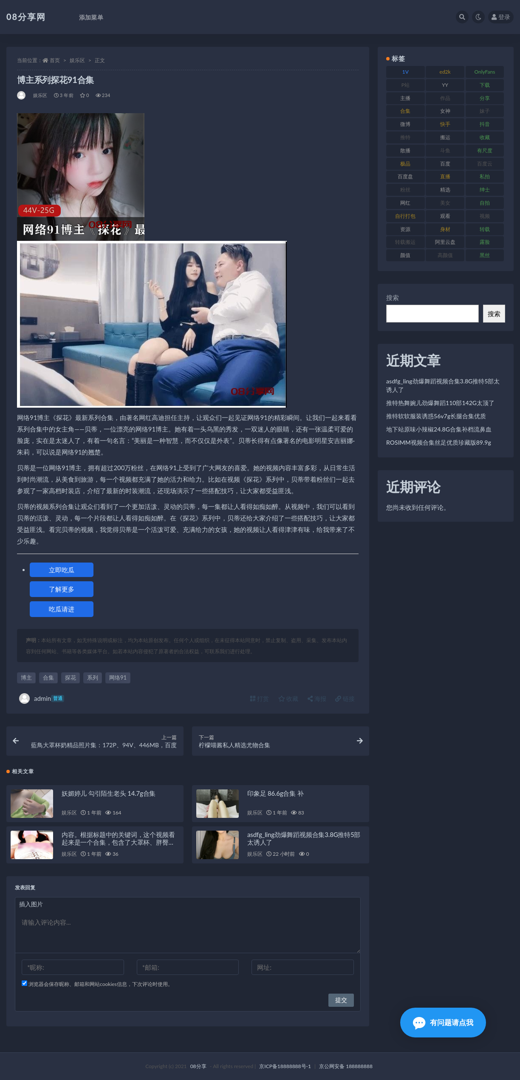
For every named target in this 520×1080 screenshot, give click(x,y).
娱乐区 (77, 60)
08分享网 (26, 16)
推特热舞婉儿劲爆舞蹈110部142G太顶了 (440, 402)
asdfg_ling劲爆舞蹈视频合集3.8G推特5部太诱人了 (443, 385)
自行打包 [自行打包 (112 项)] (405, 216)
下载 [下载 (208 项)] (485, 85)
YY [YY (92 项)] (445, 85)
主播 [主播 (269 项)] (405, 98)
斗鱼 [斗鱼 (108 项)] (445, 150)
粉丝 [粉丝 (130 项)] (405, 189)
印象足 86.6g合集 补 (275, 793)
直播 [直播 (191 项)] (445, 176)
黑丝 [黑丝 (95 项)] (485, 255)
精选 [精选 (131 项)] (445, 189)
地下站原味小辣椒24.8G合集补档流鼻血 (439, 429)
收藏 (288, 698)
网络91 (118, 677)
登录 (501, 16)
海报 (317, 698)
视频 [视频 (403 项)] (485, 216)
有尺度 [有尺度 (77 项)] (484, 150)
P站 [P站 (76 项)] (405, 85)
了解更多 (61, 589)
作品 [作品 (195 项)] (445, 98)
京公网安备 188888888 (346, 1066)
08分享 (198, 1066)
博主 (26, 677)
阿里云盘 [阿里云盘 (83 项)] (445, 242)
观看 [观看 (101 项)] (445, 216)
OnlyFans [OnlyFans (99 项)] (484, 72)
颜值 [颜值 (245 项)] (405, 255)
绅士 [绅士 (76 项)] (485, 189)
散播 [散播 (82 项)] (405, 150)
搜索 (392, 297)
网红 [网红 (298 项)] (405, 203)
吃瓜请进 (61, 609)
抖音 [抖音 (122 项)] (485, 124)
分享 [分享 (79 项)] (485, 98)
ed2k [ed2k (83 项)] (445, 72)
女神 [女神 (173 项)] (445, 111)
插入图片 (31, 904)
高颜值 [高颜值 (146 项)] (445, 255)
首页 (55, 60)
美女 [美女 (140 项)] (445, 203)
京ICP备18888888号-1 (285, 1066)
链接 (345, 698)
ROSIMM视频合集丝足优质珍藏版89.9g (438, 442)
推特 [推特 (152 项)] (405, 137)
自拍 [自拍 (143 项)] (485, 203)
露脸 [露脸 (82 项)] (485, 242)
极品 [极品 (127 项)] (405, 163)
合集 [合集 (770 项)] (405, 111)
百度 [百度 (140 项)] (445, 163)
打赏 (259, 698)
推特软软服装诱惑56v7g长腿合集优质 (436, 416)
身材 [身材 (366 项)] (445, 229)
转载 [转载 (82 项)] (485, 229)
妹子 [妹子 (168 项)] (485, 111)
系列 (92, 677)
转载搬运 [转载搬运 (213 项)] (405, 242)
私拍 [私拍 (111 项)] (485, 176)
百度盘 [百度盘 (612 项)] (405, 176)
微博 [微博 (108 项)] (405, 124)
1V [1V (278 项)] (405, 72)
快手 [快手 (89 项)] (445, 124)
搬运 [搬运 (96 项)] (445, 137)
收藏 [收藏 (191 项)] (485, 137)
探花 (70, 677)
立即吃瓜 (61, 570)
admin (41, 698)
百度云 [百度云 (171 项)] (484, 163)
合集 (48, 677)
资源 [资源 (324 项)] (405, 229)
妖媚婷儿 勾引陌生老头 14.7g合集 (108, 793)
